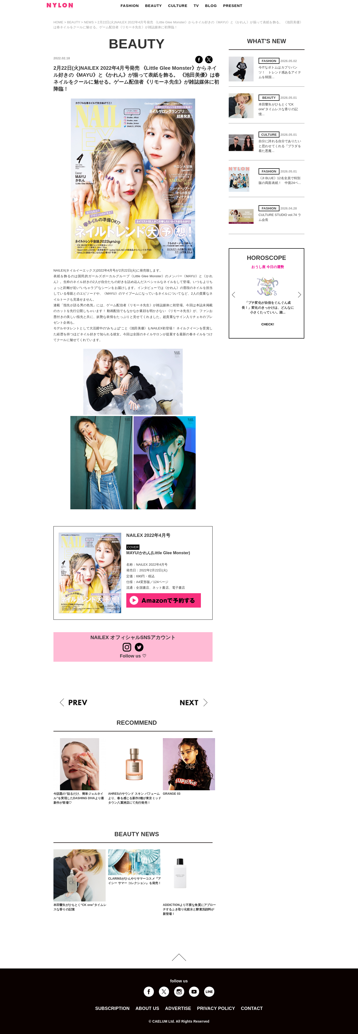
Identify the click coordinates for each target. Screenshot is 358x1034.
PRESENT (232, 5)
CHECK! (267, 324)
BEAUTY (153, 5)
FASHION (130, 5)
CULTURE (177, 5)
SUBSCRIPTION (112, 1008)
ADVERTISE (178, 1008)
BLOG (211, 5)
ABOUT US (147, 1008)
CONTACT (252, 1008)
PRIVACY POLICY (216, 1008)
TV (196, 5)
